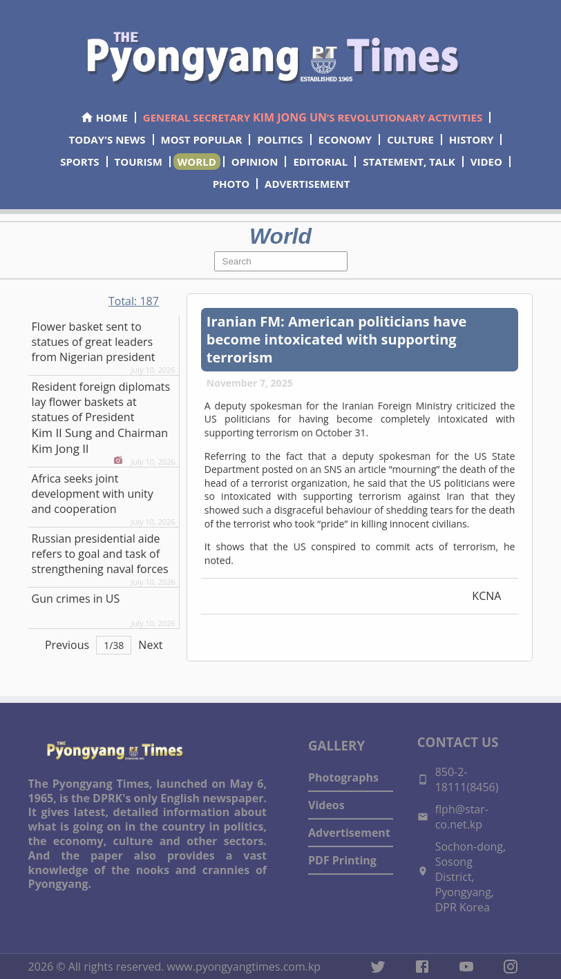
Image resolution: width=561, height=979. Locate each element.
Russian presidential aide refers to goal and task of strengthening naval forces (100, 553)
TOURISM (138, 161)
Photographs (343, 777)
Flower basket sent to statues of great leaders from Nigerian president (93, 342)
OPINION (254, 161)
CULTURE (410, 139)
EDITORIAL (320, 161)
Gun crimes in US (76, 598)
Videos (326, 805)
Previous (67, 644)
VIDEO (486, 161)
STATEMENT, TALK (409, 161)
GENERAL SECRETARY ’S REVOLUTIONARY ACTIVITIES (312, 117)
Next (150, 644)
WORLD (197, 161)
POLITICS (280, 139)
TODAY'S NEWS (107, 139)
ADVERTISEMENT (307, 184)
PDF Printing (342, 860)
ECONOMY (345, 139)
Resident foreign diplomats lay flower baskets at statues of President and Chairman (101, 417)
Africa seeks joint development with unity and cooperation (92, 493)
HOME (104, 117)
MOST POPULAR (202, 139)
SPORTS (79, 161)
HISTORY (471, 139)
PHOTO (231, 184)
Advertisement (349, 832)
